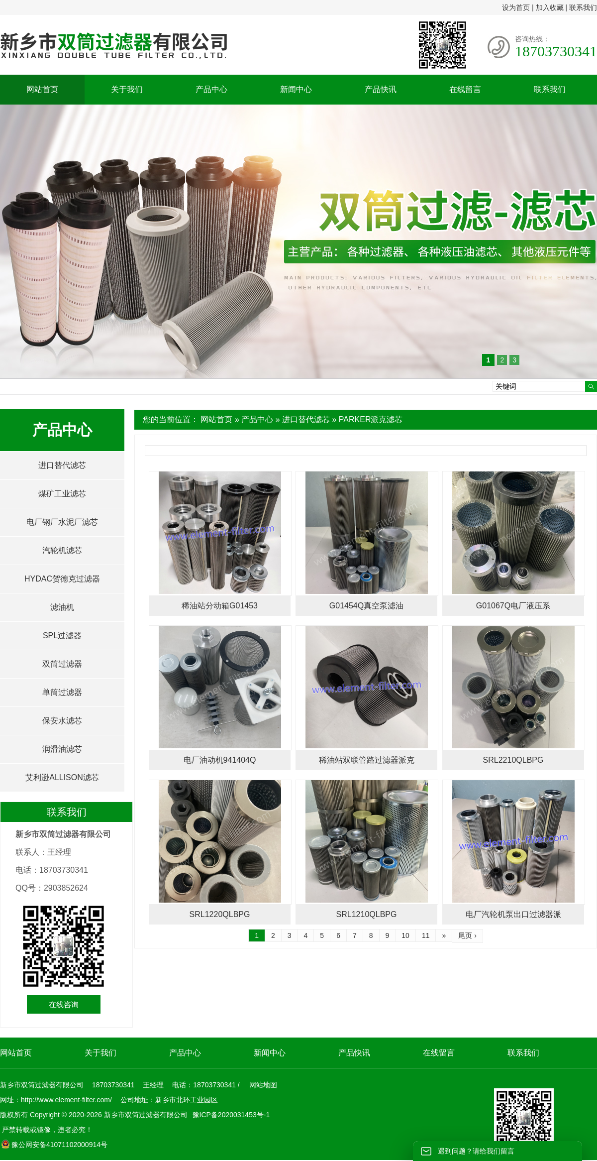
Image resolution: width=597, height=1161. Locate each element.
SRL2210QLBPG (513, 760)
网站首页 (42, 89)
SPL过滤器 (62, 635)
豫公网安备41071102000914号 (54, 1145)
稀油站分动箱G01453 (220, 605)
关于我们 (127, 89)
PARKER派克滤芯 (371, 419)
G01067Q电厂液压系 (513, 605)
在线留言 (465, 89)
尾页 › (467, 935)
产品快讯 (381, 89)
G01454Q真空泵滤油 (366, 605)
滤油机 (62, 607)
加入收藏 (550, 7)
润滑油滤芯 (62, 749)
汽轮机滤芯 (62, 550)
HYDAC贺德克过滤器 (62, 579)
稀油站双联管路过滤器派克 (366, 760)
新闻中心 (296, 89)
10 (405, 935)
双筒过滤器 (62, 664)
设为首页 (516, 7)
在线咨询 (64, 1004)
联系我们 (583, 7)
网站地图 (263, 1085)
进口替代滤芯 (306, 419)
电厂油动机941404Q (220, 760)
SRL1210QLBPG (366, 914)
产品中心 (211, 89)
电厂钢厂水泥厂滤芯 (62, 522)
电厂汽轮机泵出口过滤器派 (513, 914)
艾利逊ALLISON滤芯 (62, 777)
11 (426, 935)
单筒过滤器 (62, 692)
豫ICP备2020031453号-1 (230, 1115)
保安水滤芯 (62, 720)
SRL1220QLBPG (220, 914)
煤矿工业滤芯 (62, 493)
